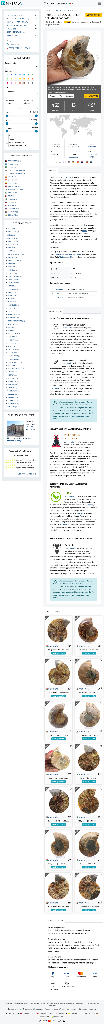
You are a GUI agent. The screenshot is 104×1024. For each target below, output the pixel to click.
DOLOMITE (12, 289)
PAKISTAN (12, 199)
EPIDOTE (11, 295)
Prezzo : (9, 112)
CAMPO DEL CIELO (15, 260)
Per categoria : (10, 63)
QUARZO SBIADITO (15, 362)
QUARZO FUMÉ (14, 356)
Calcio (58, 293)
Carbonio (59, 298)
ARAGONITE (12, 397)
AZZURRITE (12, 400)
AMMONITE (12, 241)
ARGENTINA (13, 164)
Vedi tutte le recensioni (27, 474)
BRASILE (12, 167)
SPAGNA (12, 177)
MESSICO (12, 193)
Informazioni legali (21, 1003)
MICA (10, 330)
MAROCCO (13, 186)
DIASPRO (12, 273)
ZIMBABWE (13, 215)
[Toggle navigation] (99, 3)
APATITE (11, 247)
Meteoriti (12, 35)
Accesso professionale (75, 1003)
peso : (8, 120)
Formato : (9, 128)
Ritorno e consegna (57, 1003)
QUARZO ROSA (13, 359)
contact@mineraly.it (69, 1009)
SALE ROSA (12, 372)
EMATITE (11, 292)
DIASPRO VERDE (14, 279)
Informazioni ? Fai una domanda (61, 96)
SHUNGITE (12, 378)
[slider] (7, 115)
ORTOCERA (12, 337)
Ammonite (92, 146)
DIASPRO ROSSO (14, 276)
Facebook (27, 1009)
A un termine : (11, 92)
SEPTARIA (12, 375)
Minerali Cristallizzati (19, 22)
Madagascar (73, 157)
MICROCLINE (13, 333)
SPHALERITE (12, 384)
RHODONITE (12, 365)
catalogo (50, 10)
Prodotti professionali (18, 48)
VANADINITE (13, 394)
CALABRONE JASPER (15, 254)
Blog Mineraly (14, 1009)
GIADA (11, 308)
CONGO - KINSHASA (16, 170)
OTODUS (11, 343)
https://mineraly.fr (89, 1009)
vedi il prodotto (58, 653)
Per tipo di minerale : (10, 101)
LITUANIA (12, 183)
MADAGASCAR (15, 189)
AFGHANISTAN (14, 161)
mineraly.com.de (44, 1013)
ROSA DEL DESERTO (15, 368)
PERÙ (11, 196)
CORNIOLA (12, 270)
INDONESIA (13, 180)
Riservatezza (34, 1003)
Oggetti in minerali (17, 25)
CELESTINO (12, 263)
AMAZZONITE (13, 232)
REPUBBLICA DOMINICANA (18, 173)
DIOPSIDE (12, 286)
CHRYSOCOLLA (13, 403)
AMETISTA (12, 238)
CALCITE (12, 257)
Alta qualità (13, 45)
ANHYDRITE (12, 244)
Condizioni (8, 1003)
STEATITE (12, 388)
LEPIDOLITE (12, 324)
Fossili (12, 29)
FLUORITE (12, 302)
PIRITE (11, 346)
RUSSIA (12, 202)
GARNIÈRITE (13, 305)
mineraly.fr (12, 1013)
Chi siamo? (45, 1003)
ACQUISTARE (93, 15)
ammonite (52, 645)
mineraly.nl (88, 1013)
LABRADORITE (14, 314)
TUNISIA (12, 205)
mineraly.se (57, 1016)
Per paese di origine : (28, 101)
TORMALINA (13, 391)
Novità (10, 41)
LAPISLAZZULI (13, 317)
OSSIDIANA (12, 340)
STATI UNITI (13, 208)
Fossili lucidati (70, 10)
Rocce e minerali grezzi (18, 15)
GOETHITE (12, 311)
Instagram (38, 1009)
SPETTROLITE (13, 381)
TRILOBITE (12, 407)
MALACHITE (12, 327)
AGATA (11, 228)
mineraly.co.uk (27, 1013)
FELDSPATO (12, 298)
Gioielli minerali (16, 32)
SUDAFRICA (13, 212)
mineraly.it (60, 1013)
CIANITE (11, 267)
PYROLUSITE (13, 349)
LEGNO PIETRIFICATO (16, 321)
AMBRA (11, 235)
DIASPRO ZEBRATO (15, 282)
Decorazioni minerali (18, 19)
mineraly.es (74, 1013)
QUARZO (12, 353)
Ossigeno (59, 289)
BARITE (11, 251)
